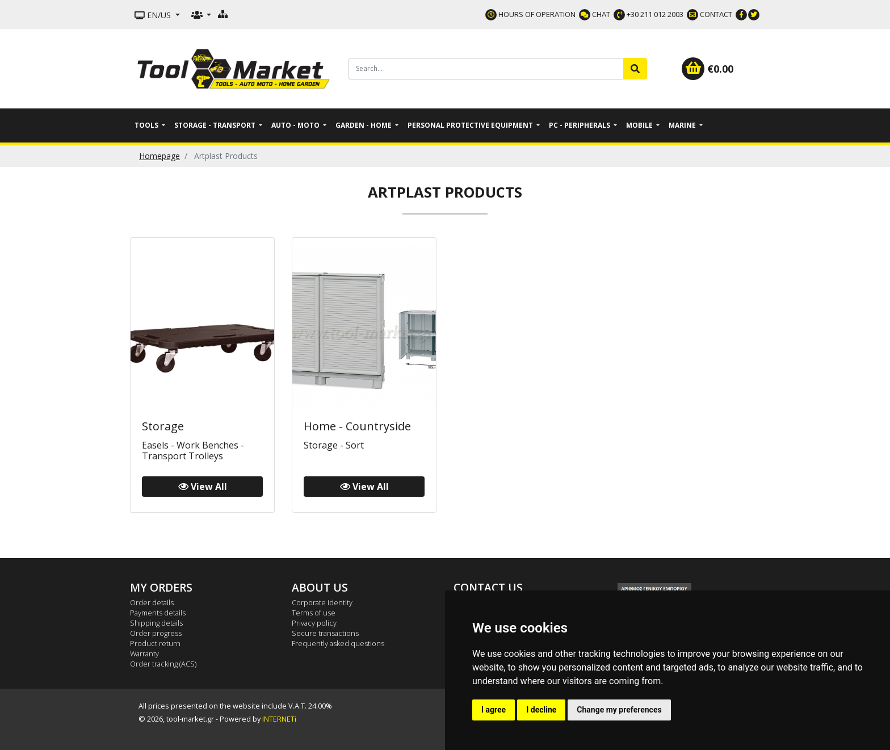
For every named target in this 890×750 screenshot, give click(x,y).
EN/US (154, 15)
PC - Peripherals (580, 125)
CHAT (594, 14)
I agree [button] (493, 709)
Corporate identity (322, 602)
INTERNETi (279, 719)
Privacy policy (314, 623)
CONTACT (709, 14)
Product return (155, 643)
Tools (147, 125)
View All (202, 486)
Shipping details (156, 623)
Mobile (640, 125)
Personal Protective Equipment (471, 125)
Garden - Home (364, 125)
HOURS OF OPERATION (530, 14)
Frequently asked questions (338, 643)
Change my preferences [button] (619, 709)
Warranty (144, 653)
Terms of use (313, 612)
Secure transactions (325, 633)
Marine (683, 125)
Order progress (156, 633)
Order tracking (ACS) (163, 664)
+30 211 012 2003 (648, 14)
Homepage (159, 155)
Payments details (158, 612)
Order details (152, 602)
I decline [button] (541, 709)
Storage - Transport (215, 125)
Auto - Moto (296, 125)
